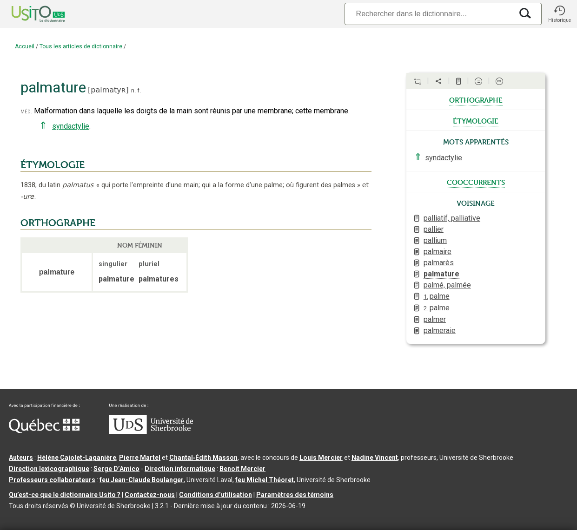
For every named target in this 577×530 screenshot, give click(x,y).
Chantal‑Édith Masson (203, 457)
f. (139, 90)
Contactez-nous (150, 494)
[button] (559, 14)
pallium (435, 240)
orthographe (476, 99)
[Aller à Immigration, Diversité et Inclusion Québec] (44, 430)
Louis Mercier (321, 457)
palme (437, 296)
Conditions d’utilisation (215, 494)
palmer (435, 319)
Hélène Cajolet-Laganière (76, 457)
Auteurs (21, 457)
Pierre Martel (139, 457)
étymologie (475, 120)
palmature (441, 273)
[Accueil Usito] (28, 14)
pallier (434, 229)
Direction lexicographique (49, 468)
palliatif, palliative (452, 218)
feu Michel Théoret (264, 480)
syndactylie (70, 126)
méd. (26, 111)
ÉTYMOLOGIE (52, 164)
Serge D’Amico (116, 468)
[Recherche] (429, 13)
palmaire (437, 251)
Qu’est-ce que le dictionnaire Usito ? (64, 494)
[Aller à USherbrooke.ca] (151, 431)
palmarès (439, 262)
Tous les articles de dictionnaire (81, 46)
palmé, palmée (447, 285)
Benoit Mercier (242, 468)
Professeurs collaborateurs (52, 480)
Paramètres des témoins (294, 494)
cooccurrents (476, 181)
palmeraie (440, 330)
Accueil (24, 46)
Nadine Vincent (375, 457)
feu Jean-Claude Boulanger (141, 480)
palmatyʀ (108, 89)
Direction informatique (180, 468)
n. (133, 90)
